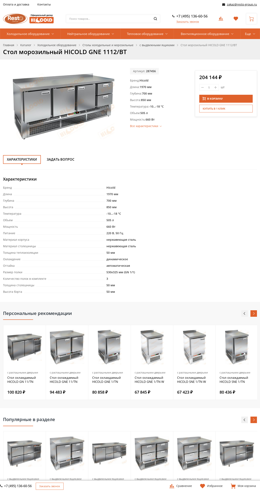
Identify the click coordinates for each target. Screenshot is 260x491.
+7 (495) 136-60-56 (192, 16)
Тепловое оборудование (145, 34)
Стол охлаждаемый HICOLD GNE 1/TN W (149, 380)
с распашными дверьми (22, 372)
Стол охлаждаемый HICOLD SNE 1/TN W (191, 380)
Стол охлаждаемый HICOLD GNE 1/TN (106, 380)
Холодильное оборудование (28, 34)
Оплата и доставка (16, 4)
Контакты (44, 4)
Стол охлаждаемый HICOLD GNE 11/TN (64, 380)
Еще (248, 34)
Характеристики (22, 159)
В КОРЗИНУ (213, 98)
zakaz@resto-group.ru (242, 4)
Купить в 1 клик (214, 108)
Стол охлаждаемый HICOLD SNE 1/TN (234, 380)
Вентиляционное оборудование (205, 34)
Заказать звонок (187, 22)
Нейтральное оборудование (88, 34)
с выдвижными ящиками (23, 479)
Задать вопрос (60, 159)
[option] (24, 362)
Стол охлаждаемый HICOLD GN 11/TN (21, 380)
